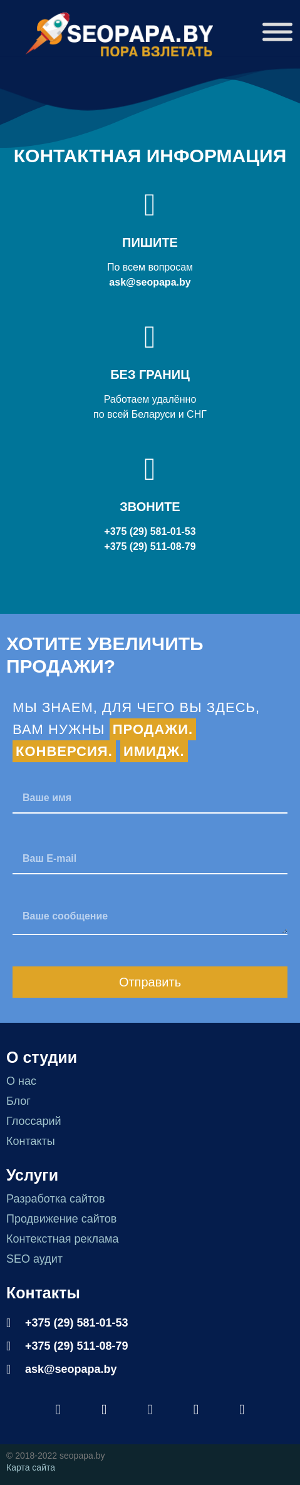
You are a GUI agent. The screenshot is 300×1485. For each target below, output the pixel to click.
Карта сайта (30, 1467)
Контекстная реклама (62, 1239)
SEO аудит (34, 1259)
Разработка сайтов (55, 1199)
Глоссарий (33, 1121)
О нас (21, 1081)
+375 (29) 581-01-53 (149, 531)
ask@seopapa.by (149, 282)
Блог (18, 1101)
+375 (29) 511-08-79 (149, 546)
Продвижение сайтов (61, 1219)
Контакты (30, 1141)
